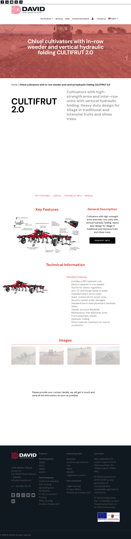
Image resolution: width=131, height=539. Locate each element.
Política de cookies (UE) (79, 492)
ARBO (42, 468)
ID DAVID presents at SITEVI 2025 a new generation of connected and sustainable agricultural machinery (106, 484)
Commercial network (80, 18)
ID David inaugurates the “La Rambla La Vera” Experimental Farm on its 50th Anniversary (106, 502)
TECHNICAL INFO (73, 195)
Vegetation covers (76, 475)
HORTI (42, 472)
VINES (42, 462)
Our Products (46, 18)
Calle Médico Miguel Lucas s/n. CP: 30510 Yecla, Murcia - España (23, 472)
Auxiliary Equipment (49, 503)
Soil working (45, 484)
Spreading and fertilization (46, 489)
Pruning (43, 497)
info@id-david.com (21, 480)
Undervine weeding (49, 481)
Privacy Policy (74, 489)
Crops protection (48, 494)
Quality (70, 472)
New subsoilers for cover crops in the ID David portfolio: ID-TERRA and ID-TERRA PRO (105, 465)
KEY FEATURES (42, 195)
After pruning (46, 500)
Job (69, 465)
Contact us (101, 18)
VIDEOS (57, 195)
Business (59, 18)
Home (14, 84)
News (67, 18)
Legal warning (74, 486)
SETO (41, 465)
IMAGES (89, 195)
